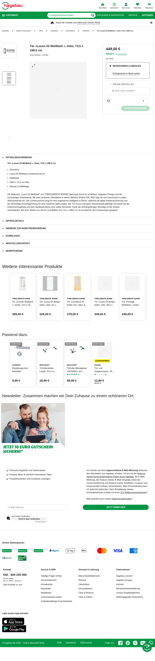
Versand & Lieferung (89, 606)
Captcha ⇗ (41, 558)
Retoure (82, 617)
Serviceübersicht (49, 617)
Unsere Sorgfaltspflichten (128, 629)
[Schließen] (151, 22)
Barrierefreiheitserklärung (128, 625)
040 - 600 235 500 (15, 611)
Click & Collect (85, 633)
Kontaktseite (47, 621)
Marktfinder (46, 629)
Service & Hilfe (48, 606)
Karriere (120, 621)
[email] (36, 543)
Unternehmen (123, 606)
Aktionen (147, 15)
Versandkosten (86, 625)
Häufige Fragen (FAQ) (51, 612)
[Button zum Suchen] (92, 15)
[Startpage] (12, 5)
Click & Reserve (86, 629)
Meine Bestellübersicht (89, 612)
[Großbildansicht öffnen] (58, 90)
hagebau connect (124, 612)
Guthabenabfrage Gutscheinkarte (56, 638)
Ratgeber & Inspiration (110, 15)
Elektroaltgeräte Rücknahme (129, 633)
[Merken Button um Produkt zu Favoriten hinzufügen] (108, 101)
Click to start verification (29, 555)
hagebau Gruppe (124, 617)
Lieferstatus (84, 621)
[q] (61, 15)
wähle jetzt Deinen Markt (88, 22)
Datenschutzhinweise (121, 535)
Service (133, 15)
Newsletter (46, 625)
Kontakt (7, 606)
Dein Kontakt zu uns (12, 621)
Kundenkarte (122, 54)
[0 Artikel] (143, 101)
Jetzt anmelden (115, 544)
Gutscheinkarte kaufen (51, 633)
